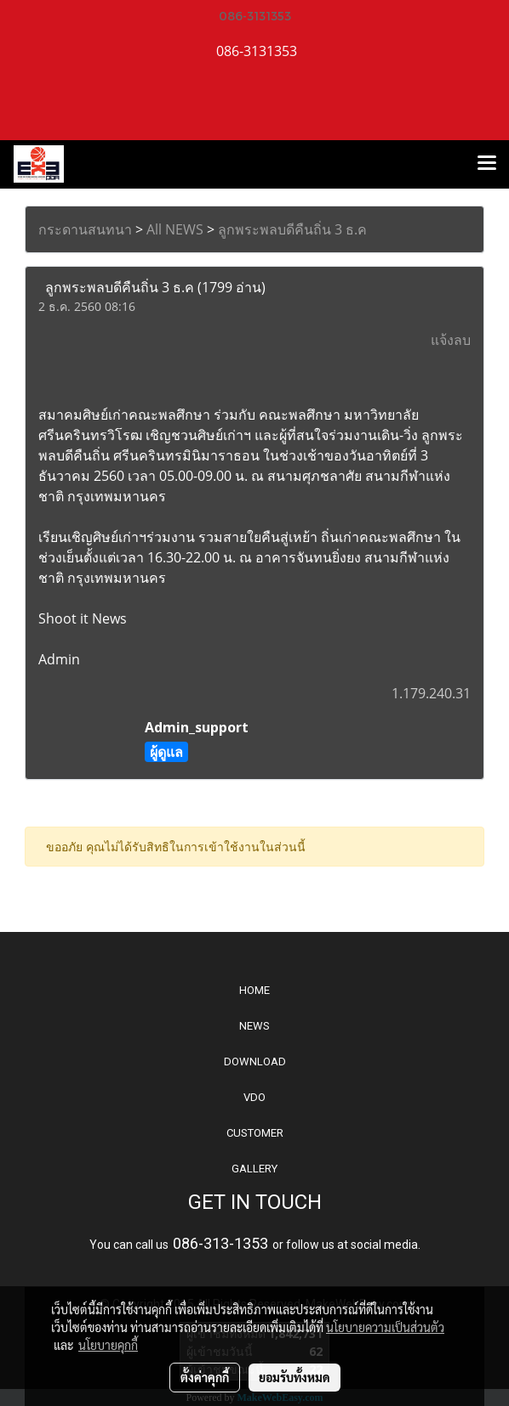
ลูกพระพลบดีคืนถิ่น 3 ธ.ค (292, 229)
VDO (254, 1097)
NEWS (254, 1025)
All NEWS (174, 229)
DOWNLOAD (255, 1061)
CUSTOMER (254, 1132)
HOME (254, 990)
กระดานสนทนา (85, 229)
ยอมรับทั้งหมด (294, 1377)
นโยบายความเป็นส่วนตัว (385, 1327)
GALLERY (254, 1168)
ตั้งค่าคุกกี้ (204, 1377)
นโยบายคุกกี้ (108, 1344)
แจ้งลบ (451, 339)
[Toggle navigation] (487, 164)
